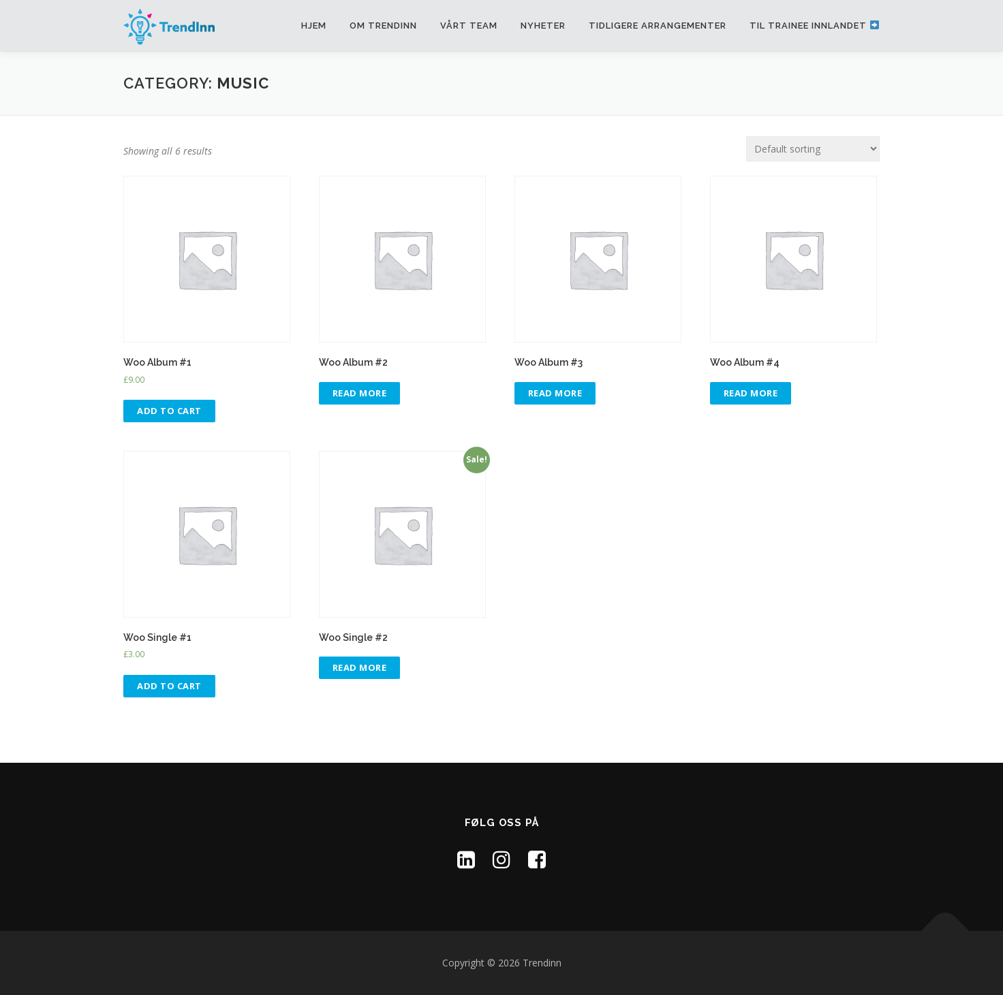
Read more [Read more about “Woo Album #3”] (555, 393)
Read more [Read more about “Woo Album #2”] (360, 393)
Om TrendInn (383, 25)
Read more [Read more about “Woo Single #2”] (360, 667)
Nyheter (543, 25)
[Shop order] (813, 148)
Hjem (313, 25)
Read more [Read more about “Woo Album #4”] (751, 393)
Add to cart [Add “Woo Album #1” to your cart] (169, 411)
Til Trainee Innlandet (814, 25)
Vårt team (468, 25)
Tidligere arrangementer (657, 25)
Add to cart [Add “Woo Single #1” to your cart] (169, 686)
